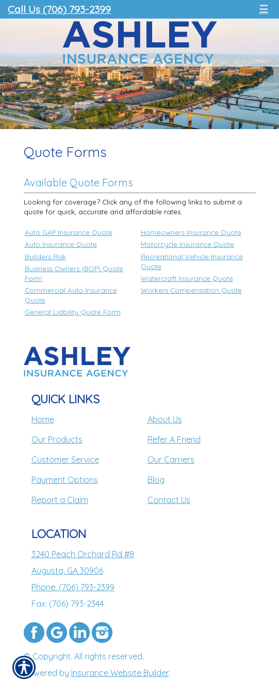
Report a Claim (59, 500)
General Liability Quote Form (73, 312)
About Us (164, 419)
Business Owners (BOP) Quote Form (74, 273)
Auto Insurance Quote (61, 244)
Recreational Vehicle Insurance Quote (192, 262)
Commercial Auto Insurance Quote (71, 295)
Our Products (57, 439)
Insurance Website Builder (120, 673)
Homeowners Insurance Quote (191, 232)
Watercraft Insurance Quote (187, 278)
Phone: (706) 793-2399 (72, 587)
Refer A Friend (174, 439)
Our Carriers (170, 459)
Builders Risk (45, 257)
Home (42, 419)
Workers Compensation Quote (191, 290)
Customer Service (65, 459)
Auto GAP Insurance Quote (68, 232)
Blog (156, 480)
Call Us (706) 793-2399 (59, 9)
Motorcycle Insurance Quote (187, 244)
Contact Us (168, 500)
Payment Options (64, 480)
